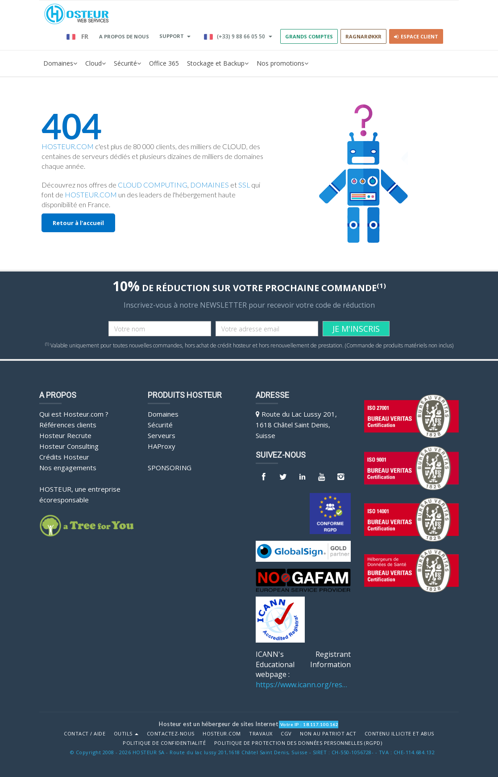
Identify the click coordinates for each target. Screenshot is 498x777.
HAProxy (161, 446)
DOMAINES (209, 185)
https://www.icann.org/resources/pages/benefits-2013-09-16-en (303, 684)
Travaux (261, 734)
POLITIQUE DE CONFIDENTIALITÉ (164, 743)
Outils (126, 734)
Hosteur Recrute (65, 435)
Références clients (67, 424)
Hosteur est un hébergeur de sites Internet (218, 723)
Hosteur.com (222, 734)
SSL (244, 185)
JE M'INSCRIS (356, 328)
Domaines (60, 63)
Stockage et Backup (218, 63)
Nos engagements (67, 467)
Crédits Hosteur (64, 456)
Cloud (95, 63)
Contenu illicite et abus (399, 734)
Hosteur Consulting (69, 446)
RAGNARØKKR (363, 36)
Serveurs (161, 435)
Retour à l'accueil (78, 223)
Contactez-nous (171, 734)
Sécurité (127, 63)
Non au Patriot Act (328, 734)
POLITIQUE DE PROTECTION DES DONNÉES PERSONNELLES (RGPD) (298, 743)
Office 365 (164, 63)
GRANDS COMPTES (309, 36)
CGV (286, 734)
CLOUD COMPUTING (152, 185)
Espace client (416, 36)
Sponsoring (169, 467)
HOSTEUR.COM (68, 146)
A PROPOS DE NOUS (124, 36)
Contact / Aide (84, 734)
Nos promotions (282, 63)
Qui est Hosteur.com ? (73, 413)
